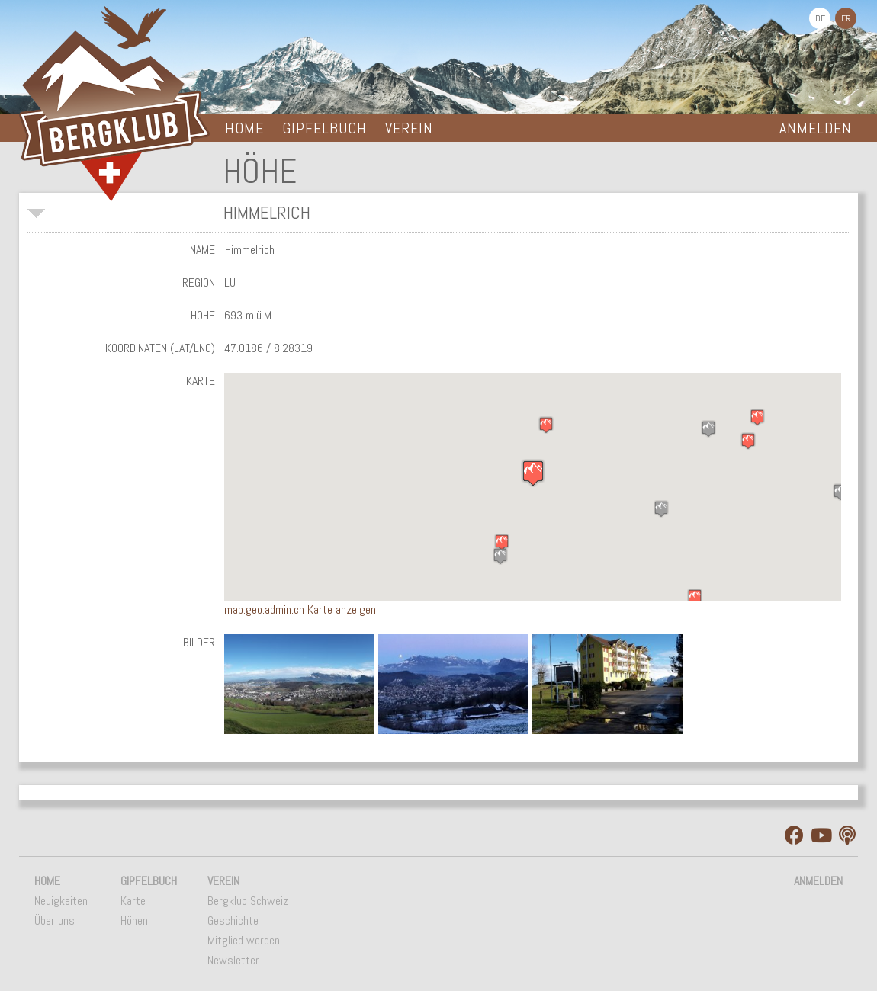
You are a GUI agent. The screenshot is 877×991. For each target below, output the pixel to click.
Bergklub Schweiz (247, 901)
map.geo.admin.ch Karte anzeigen (300, 609)
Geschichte (233, 920)
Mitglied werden (243, 940)
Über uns (54, 920)
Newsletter (233, 960)
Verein (409, 128)
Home (244, 128)
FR (846, 18)
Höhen (134, 920)
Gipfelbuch (324, 128)
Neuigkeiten (61, 901)
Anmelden (815, 128)
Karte (133, 901)
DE (820, 18)
